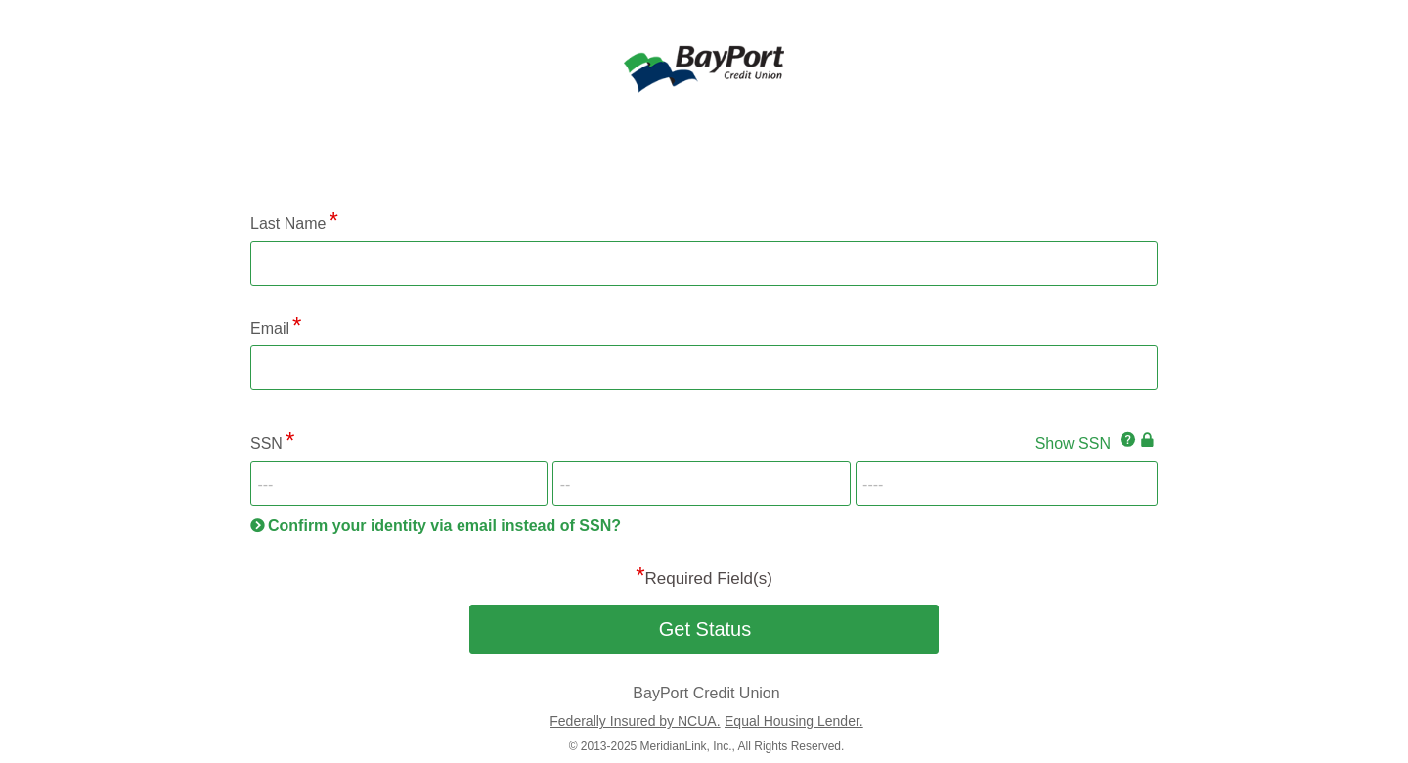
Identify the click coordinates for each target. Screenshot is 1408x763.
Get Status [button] (705, 629)
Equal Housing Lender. (794, 721)
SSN (266, 443)
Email (269, 328)
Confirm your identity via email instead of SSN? (444, 525)
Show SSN (1073, 443)
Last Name (288, 223)
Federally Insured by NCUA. (635, 721)
